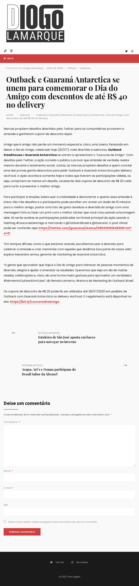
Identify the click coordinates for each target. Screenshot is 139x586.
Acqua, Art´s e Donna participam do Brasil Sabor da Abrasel (49, 370)
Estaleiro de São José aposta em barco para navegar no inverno (66, 337)
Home (9, 115)
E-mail (9, 488)
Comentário (12, 422)
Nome (8, 471)
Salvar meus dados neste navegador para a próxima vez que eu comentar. (53, 522)
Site (6, 505)
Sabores (85, 68)
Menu (9, 58)
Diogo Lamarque (33, 68)
